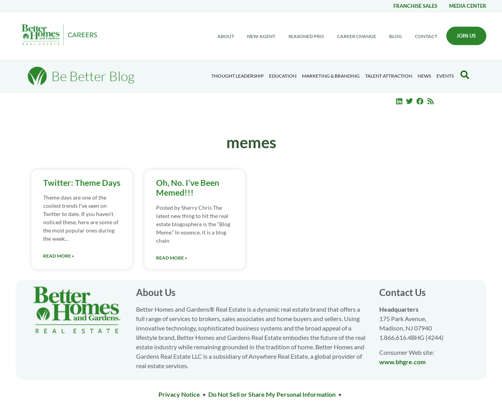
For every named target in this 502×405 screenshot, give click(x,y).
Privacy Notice (179, 394)
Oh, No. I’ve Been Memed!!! (187, 187)
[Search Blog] (464, 75)
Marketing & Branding (331, 76)
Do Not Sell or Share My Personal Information (272, 394)
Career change (356, 36)
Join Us (466, 36)
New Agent (261, 36)
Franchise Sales (415, 6)
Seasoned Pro (306, 36)
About (225, 36)
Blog (395, 36)
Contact (426, 36)
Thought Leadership (237, 76)
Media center (467, 6)
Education (282, 76)
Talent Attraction (388, 76)
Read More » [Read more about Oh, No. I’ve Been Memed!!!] (171, 258)
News (424, 76)
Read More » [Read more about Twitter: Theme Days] (58, 256)
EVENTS (445, 76)
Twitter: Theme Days (81, 182)
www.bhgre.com (402, 361)
